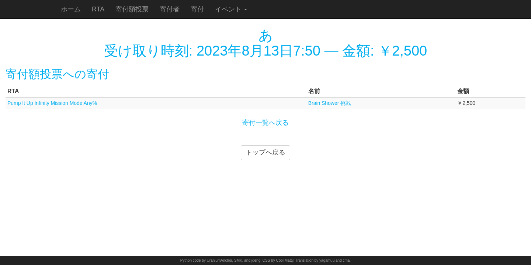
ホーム (71, 9)
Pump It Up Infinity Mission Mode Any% (52, 103)
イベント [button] (231, 9)
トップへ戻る (265, 152)
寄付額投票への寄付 (57, 74)
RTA (98, 9)
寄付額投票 (132, 9)
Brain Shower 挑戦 (329, 103)
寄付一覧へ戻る (265, 122)
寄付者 (170, 9)
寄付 (197, 9)
